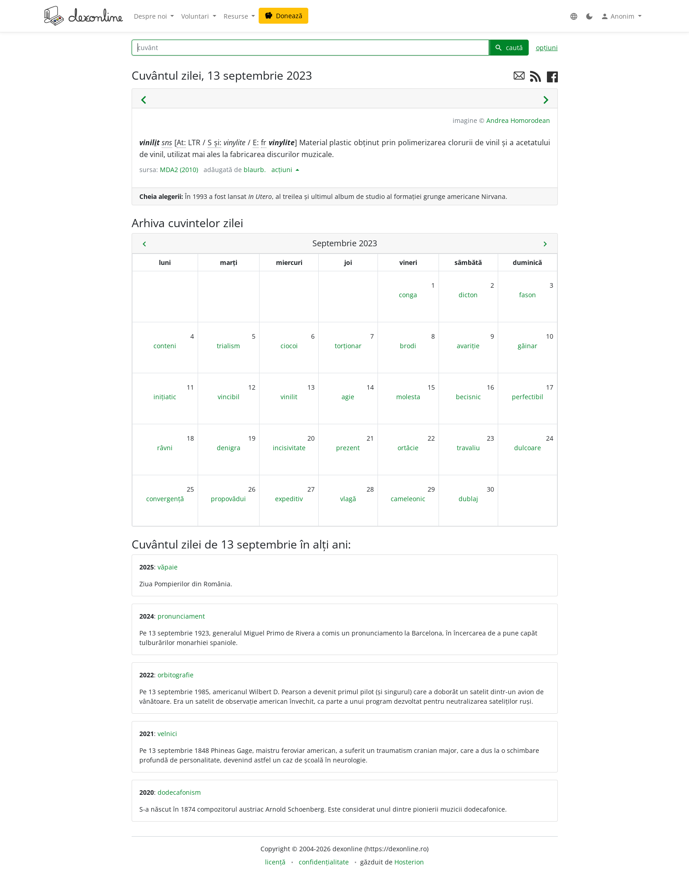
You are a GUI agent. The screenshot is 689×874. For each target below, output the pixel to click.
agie (348, 396)
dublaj (468, 498)
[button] (574, 16)
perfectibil (527, 396)
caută (509, 47)
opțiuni (547, 47)
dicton (468, 294)
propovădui (228, 498)
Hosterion (409, 862)
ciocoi (289, 345)
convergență (165, 498)
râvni (165, 447)
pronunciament (181, 616)
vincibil (229, 396)
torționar (348, 345)
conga (408, 294)
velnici (167, 733)
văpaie (168, 567)
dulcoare (527, 447)
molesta (408, 396)
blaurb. (255, 169)
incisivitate (289, 447)
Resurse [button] (237, 16)
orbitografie (176, 675)
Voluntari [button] (196, 16)
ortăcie (408, 447)
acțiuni (282, 169)
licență (275, 862)
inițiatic (164, 396)
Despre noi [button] (151, 16)
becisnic (468, 396)
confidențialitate (324, 862)
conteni (164, 345)
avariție (468, 345)
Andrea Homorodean (518, 120)
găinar (527, 345)
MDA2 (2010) (179, 169)
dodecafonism (179, 792)
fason (527, 294)
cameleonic (408, 498)
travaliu (468, 447)
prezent (348, 447)
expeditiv (289, 498)
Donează (283, 15)
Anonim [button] (618, 16)
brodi (408, 345)
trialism (228, 345)
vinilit (289, 396)
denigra (228, 447)
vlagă (348, 498)
